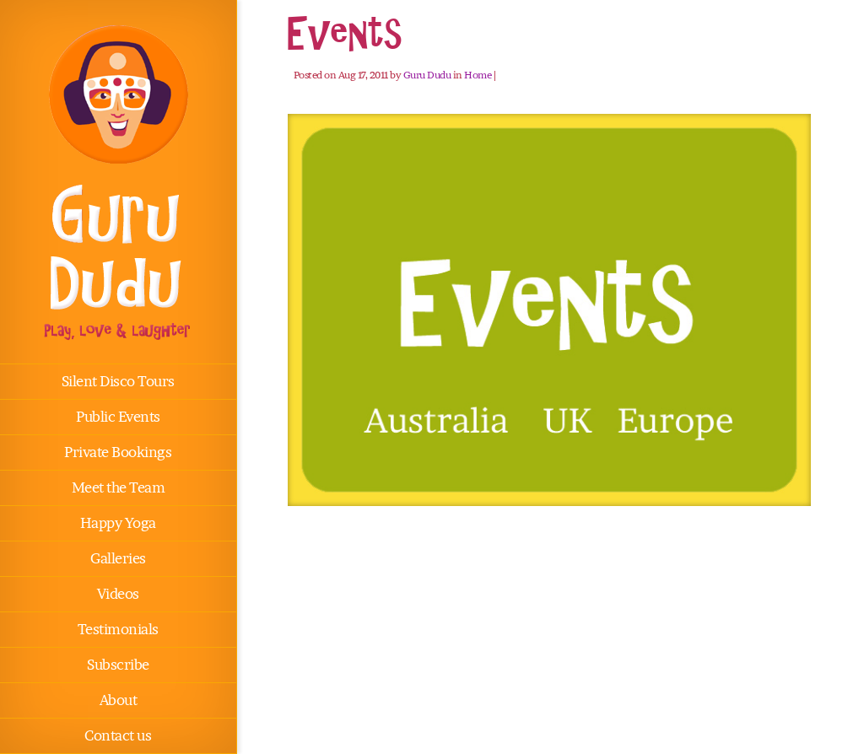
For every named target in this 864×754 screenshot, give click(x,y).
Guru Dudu (427, 74)
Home (477, 74)
